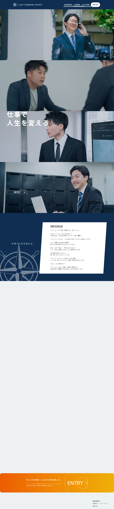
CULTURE (85, 5)
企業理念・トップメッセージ (100, 506)
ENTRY (95, 5)
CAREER (77, 5)
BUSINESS (68, 5)
